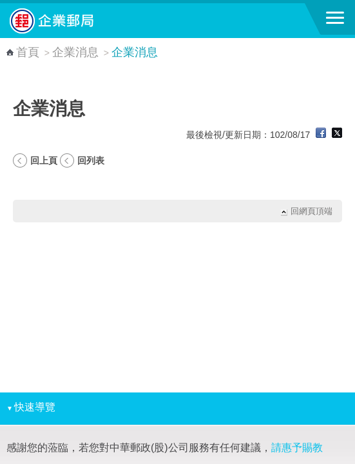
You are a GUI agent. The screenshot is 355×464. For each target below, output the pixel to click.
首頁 (27, 52)
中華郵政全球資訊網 (80, 21)
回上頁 (43, 160)
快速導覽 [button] (30, 406)
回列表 (90, 160)
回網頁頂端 (311, 211)
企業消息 (75, 52)
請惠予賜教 (297, 447)
